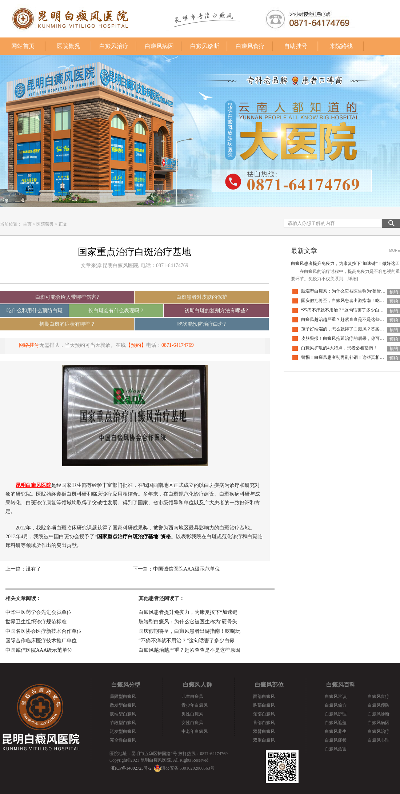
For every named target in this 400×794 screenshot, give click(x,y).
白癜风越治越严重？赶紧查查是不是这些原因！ (347, 319)
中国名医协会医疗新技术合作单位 (43, 631)
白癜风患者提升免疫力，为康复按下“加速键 (188, 612)
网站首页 (23, 46)
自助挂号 (295, 46)
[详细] (352, 278)
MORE (394, 251)
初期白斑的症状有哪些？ (67, 324)
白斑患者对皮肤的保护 (201, 297)
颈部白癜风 (264, 713)
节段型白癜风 (123, 722)
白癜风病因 (159, 46)
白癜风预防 (378, 705)
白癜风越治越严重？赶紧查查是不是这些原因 (189, 650)
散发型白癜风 (123, 705)
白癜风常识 (336, 696)
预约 (393, 291)
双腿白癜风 (264, 740)
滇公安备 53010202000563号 (188, 768)
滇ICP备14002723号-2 (131, 768)
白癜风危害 (336, 748)
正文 (63, 224)
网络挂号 (29, 345)
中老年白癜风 (194, 731)
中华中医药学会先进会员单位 (38, 612)
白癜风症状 (336, 740)
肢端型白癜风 (123, 713)
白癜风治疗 (113, 46)
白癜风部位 (269, 685)
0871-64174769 (177, 345)
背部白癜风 (264, 722)
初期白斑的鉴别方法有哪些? (216, 310)
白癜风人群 (197, 685)
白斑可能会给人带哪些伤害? (67, 297)
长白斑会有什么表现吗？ (116, 310)
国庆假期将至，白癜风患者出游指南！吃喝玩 (189, 631)
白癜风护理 (336, 713)
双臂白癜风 (264, 731)
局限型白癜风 (123, 696)
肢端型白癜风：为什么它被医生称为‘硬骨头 (188, 621)
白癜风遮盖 (336, 722)
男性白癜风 (192, 713)
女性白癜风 (192, 722)
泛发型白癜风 (123, 731)
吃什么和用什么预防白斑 (35, 310)
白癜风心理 (378, 740)
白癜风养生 (336, 731)
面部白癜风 (264, 696)
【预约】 (136, 345)
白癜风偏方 (336, 705)
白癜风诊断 (204, 46)
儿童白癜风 (192, 696)
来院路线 (341, 46)
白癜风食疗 (250, 46)
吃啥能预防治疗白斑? (201, 324)
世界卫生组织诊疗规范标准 (36, 621)
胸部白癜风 (264, 705)
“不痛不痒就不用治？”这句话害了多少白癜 (187, 640)
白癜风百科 (340, 685)
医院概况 (68, 46)
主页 (27, 224)
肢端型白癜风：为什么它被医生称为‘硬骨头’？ (346, 291)
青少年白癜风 (194, 705)
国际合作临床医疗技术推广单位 (41, 640)
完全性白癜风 (123, 740)
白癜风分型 (125, 685)
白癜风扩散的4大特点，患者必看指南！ (339, 347)
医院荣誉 (45, 224)
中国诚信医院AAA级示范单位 (186, 569)
